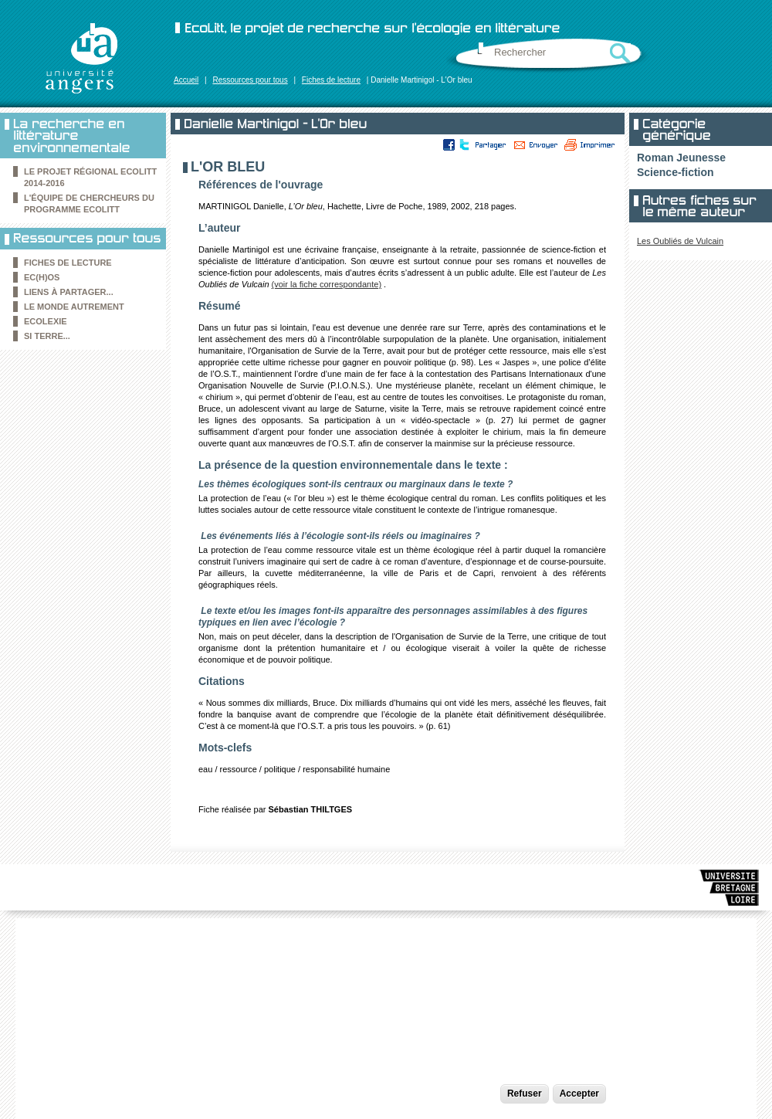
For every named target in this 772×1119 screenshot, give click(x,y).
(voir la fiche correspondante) (326, 284)
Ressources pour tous (249, 80)
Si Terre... (47, 336)
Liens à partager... (68, 292)
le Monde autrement (74, 306)
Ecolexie (45, 321)
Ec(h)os (41, 277)
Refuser (524, 1093)
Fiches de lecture (331, 80)
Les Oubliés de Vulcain (680, 241)
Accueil (186, 80)
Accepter (579, 1093)
